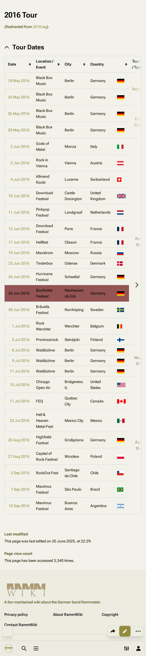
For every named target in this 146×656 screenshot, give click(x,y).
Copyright (110, 614)
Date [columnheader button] (12, 64)
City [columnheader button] (68, 64)
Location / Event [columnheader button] (44, 64)
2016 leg (40, 27)
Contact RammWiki (20, 625)
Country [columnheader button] (97, 64)
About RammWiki (68, 614)
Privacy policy (16, 614)
